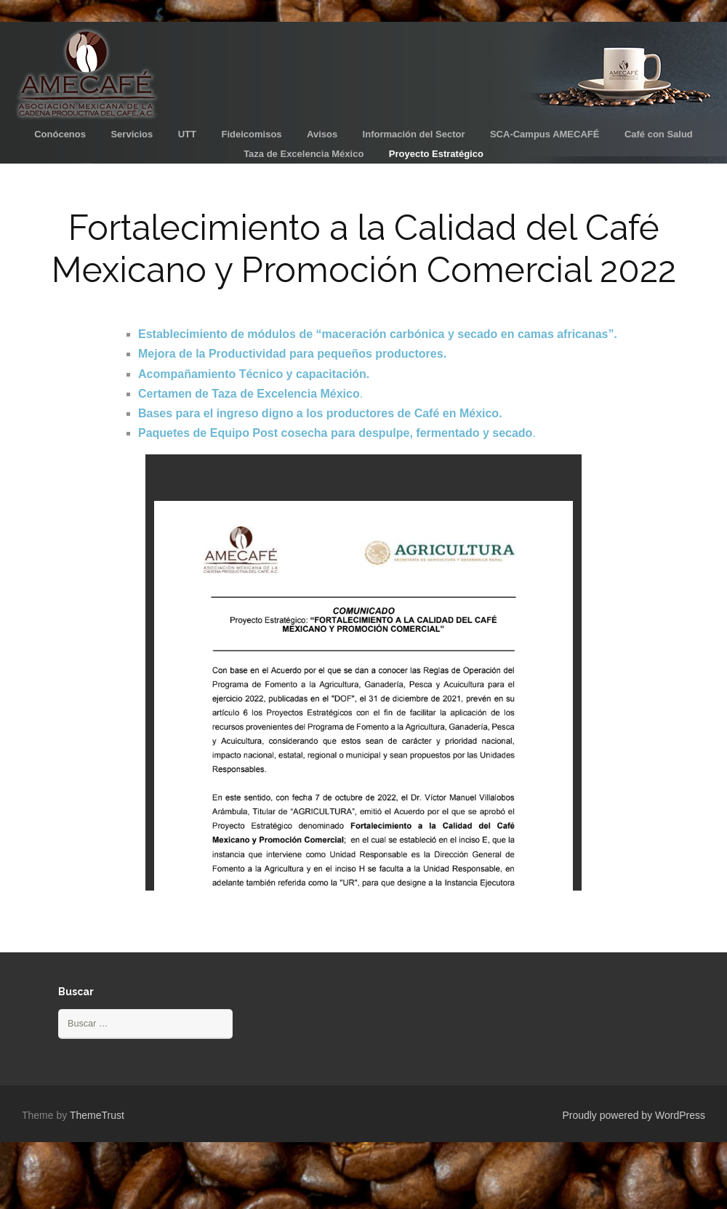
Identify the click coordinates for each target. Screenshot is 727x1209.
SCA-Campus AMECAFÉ (544, 134)
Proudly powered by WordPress (633, 1115)
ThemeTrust (97, 1115)
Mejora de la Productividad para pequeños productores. (292, 354)
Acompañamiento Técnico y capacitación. (253, 374)
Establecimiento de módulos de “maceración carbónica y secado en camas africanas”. (377, 334)
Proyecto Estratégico (436, 153)
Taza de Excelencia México (304, 153)
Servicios (132, 134)
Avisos (322, 134)
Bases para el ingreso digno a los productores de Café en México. (320, 413)
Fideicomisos (251, 134)
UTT (187, 134)
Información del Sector (414, 134)
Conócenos (60, 134)
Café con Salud (658, 134)
